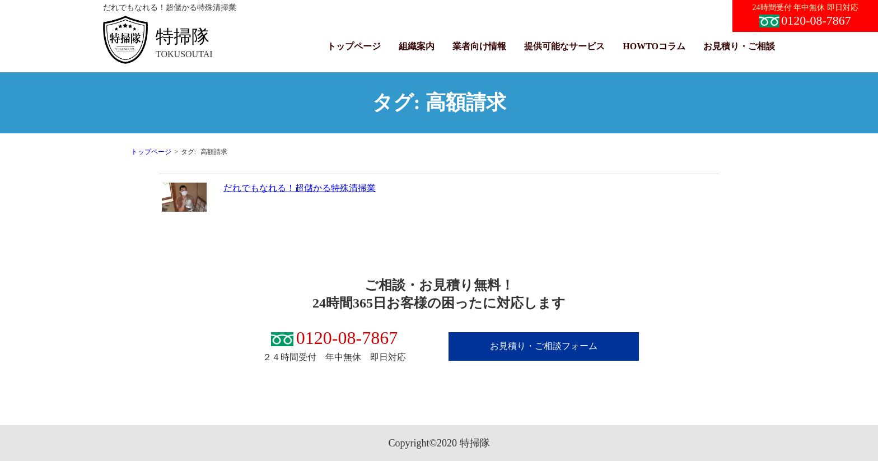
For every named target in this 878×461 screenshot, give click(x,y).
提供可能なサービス (564, 46)
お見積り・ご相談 (739, 46)
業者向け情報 (479, 46)
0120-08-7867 (805, 20)
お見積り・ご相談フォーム (543, 346)
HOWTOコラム (654, 46)
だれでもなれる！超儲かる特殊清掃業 (299, 188)
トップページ (354, 46)
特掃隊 (182, 36)
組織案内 (417, 46)
